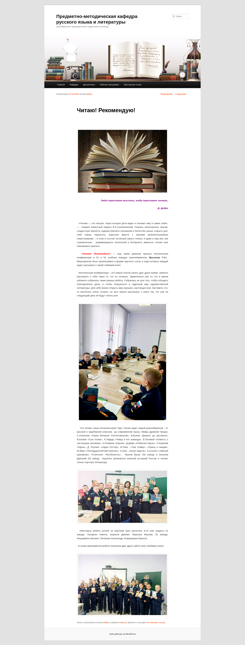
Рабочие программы (109, 84)
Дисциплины (89, 84)
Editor (89, 94)
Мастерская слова (132, 84)
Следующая (182, 94)
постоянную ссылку (155, 622)
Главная (61, 84)
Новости (123, 622)
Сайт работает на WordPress (122, 634)
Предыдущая (165, 94)
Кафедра (74, 84)
